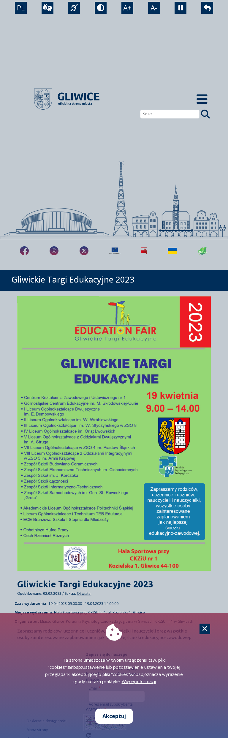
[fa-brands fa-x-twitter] (84, 250)
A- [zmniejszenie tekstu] (154, 7)
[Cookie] (205, 629)
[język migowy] (74, 8)
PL (21, 7)
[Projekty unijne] (114, 250)
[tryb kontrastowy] (101, 8)
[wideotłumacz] (47, 8)
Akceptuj (114, 716)
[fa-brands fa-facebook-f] (24, 250)
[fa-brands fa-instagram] (54, 250)
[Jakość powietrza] (202, 250)
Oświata (84, 593)
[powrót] (207, 8)
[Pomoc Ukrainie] (172, 250)
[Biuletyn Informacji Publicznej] (144, 250)
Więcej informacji (139, 681)
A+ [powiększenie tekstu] (127, 7)
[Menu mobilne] (202, 99)
